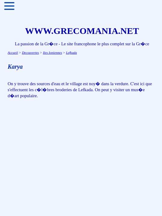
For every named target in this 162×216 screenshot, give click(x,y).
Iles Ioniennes (52, 52)
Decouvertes (30, 52)
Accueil (13, 52)
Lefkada (71, 52)
